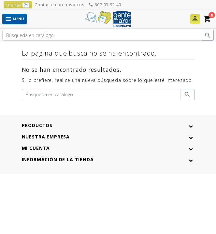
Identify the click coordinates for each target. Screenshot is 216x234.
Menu (14, 19)
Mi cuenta (36, 148)
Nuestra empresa (46, 137)
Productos (37, 125)
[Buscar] (102, 35)
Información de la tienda (58, 159)
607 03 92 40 (104, 4)
